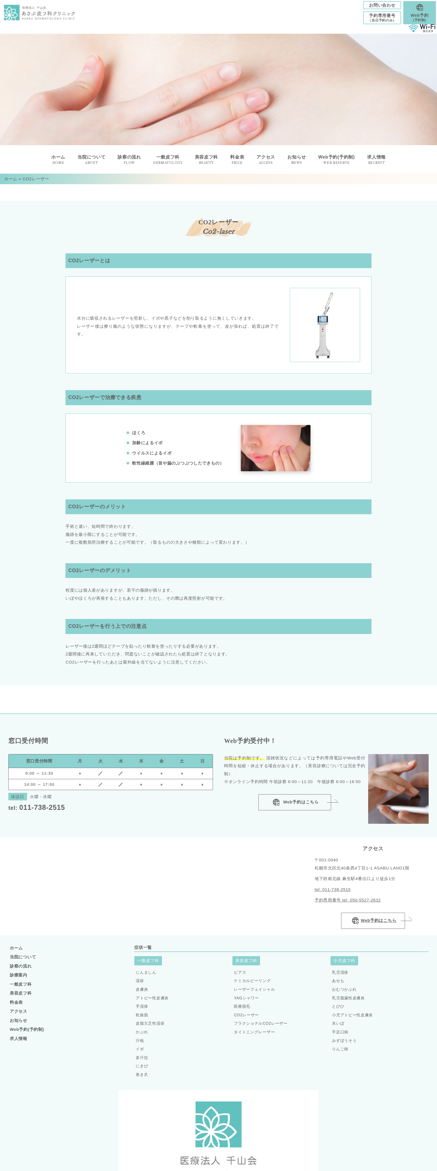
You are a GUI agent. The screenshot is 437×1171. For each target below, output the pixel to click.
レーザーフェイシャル (254, 993)
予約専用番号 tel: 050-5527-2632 (348, 904)
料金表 (16, 1006)
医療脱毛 (242, 1010)
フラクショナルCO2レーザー (261, 1027)
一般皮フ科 (21, 988)
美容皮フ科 (21, 997)
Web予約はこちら (295, 806)
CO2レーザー (246, 1019)
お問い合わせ (373, 6)
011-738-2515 (36, 811)
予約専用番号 (373, 20)
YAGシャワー (246, 1002)
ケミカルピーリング (252, 985)
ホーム (10, 182)
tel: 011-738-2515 (333, 893)
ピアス (240, 976)
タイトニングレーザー (254, 1036)
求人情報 (376, 164)
